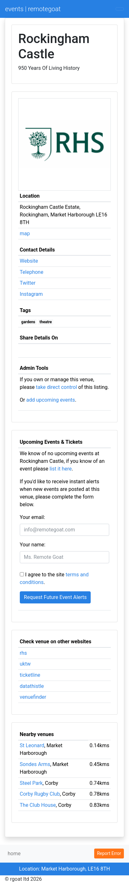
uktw (25, 664)
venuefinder (33, 697)
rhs (23, 653)
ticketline (30, 675)
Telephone (31, 272)
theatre (46, 322)
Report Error (109, 853)
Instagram (31, 294)
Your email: (32, 517)
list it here (60, 469)
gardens (28, 322)
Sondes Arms (35, 764)
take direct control (56, 387)
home (14, 853)
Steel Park (31, 783)
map (25, 233)
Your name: (32, 545)
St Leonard (32, 745)
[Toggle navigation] (120, 9)
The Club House (38, 805)
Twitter (27, 283)
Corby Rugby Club (40, 794)
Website (29, 261)
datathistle (32, 686)
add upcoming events (50, 400)
